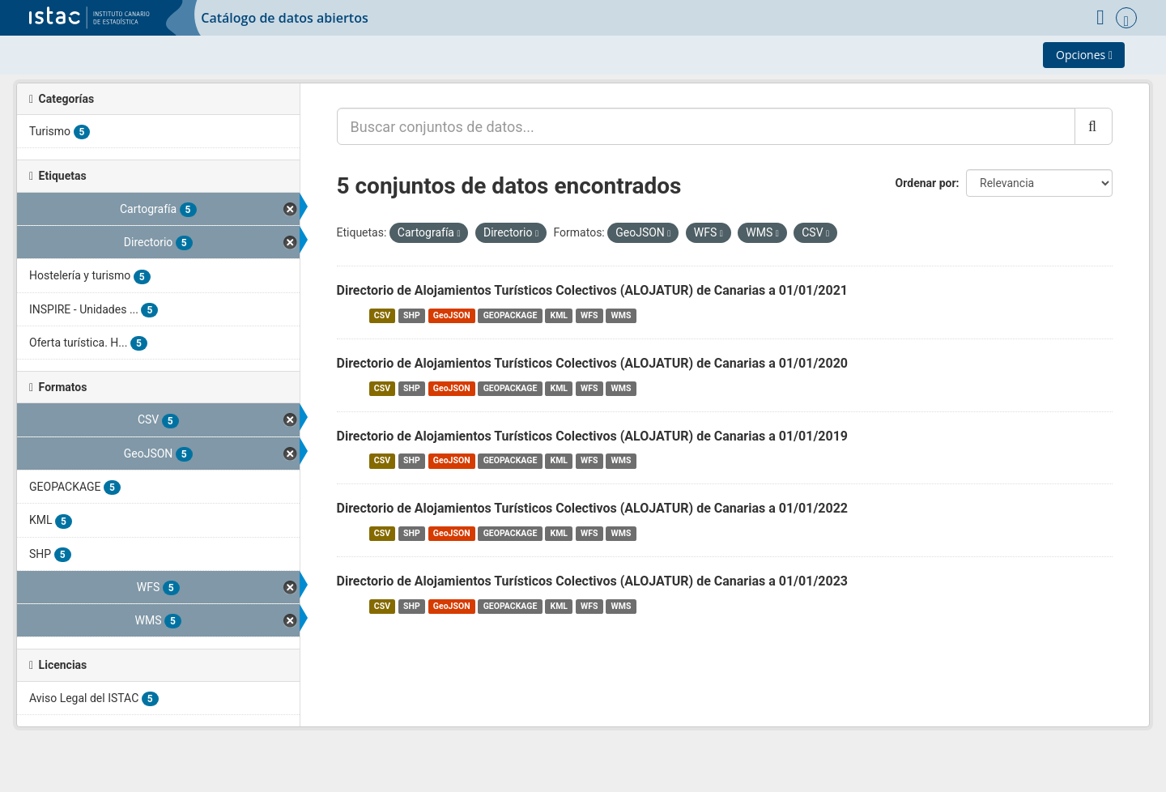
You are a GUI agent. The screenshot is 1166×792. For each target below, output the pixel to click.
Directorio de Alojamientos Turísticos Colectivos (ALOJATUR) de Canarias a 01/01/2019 (593, 436)
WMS (621, 315)
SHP (411, 315)
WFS (589, 315)
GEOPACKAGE (510, 315)
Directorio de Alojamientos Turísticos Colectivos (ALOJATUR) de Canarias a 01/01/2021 (593, 290)
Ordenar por (926, 183)
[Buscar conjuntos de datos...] (706, 126)
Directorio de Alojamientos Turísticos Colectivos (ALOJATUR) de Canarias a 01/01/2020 (593, 363)
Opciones (1084, 54)
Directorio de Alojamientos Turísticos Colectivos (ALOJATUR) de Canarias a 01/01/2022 (593, 508)
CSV (382, 315)
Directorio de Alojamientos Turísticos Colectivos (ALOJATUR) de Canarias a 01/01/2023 (593, 581)
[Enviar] (1094, 126)
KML (559, 315)
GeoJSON (451, 315)
